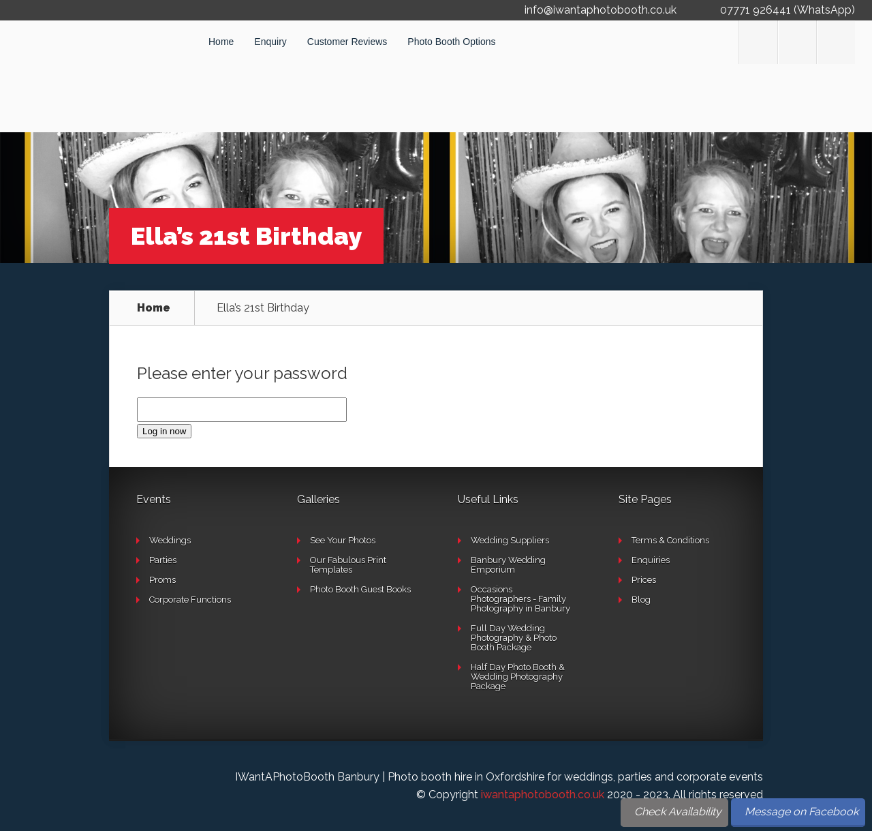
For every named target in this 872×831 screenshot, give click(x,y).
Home (221, 41)
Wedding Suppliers (510, 540)
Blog (641, 599)
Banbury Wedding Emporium (508, 565)
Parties (162, 560)
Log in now (164, 431)
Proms (162, 580)
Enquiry (270, 41)
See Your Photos (342, 540)
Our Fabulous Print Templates (348, 565)
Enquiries (651, 560)
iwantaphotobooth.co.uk (542, 794)
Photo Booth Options (451, 41)
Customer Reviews (347, 41)
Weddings (170, 540)
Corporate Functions (190, 599)
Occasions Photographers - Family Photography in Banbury (520, 599)
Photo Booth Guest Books (360, 589)
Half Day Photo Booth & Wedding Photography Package (518, 676)
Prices (644, 580)
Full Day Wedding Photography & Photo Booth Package (514, 637)
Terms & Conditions (670, 540)
